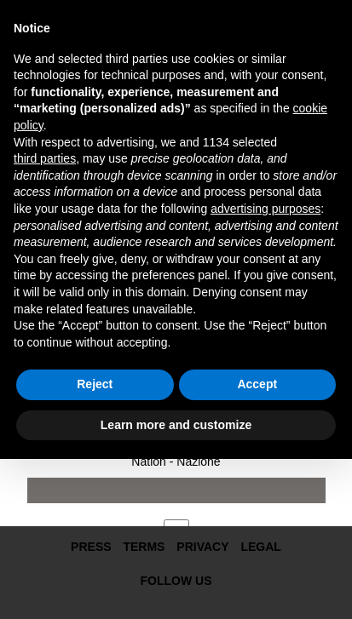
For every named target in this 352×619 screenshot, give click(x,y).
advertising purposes (265, 208)
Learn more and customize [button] (176, 425)
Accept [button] (257, 384)
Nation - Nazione (175, 461)
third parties (45, 158)
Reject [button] (95, 384)
